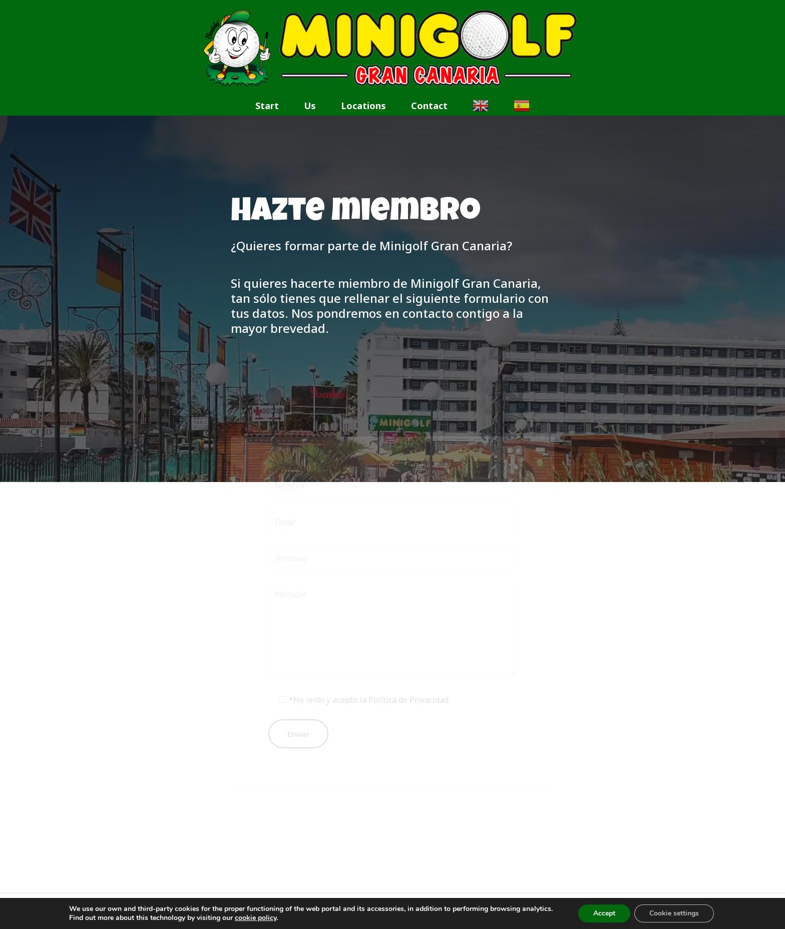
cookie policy (255, 917)
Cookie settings (674, 913)
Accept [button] (604, 913)
